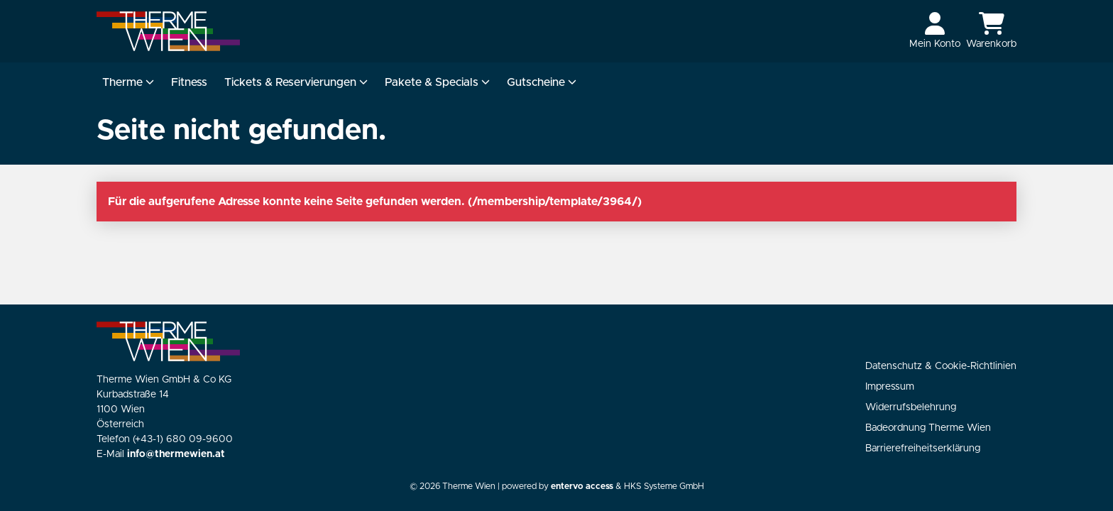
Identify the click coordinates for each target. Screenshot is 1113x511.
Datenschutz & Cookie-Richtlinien (940, 366)
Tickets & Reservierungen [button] (296, 82)
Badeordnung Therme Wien (928, 428)
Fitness (189, 82)
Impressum (889, 387)
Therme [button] (128, 82)
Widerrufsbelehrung (910, 407)
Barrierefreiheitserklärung (922, 449)
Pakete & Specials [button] (437, 82)
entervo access (582, 486)
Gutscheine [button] (541, 82)
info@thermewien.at (176, 454)
